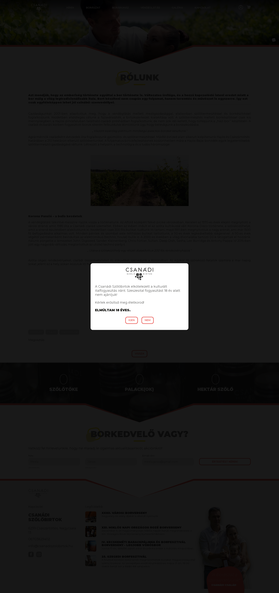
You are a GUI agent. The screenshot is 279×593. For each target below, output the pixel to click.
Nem (148, 320)
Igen (131, 320)
